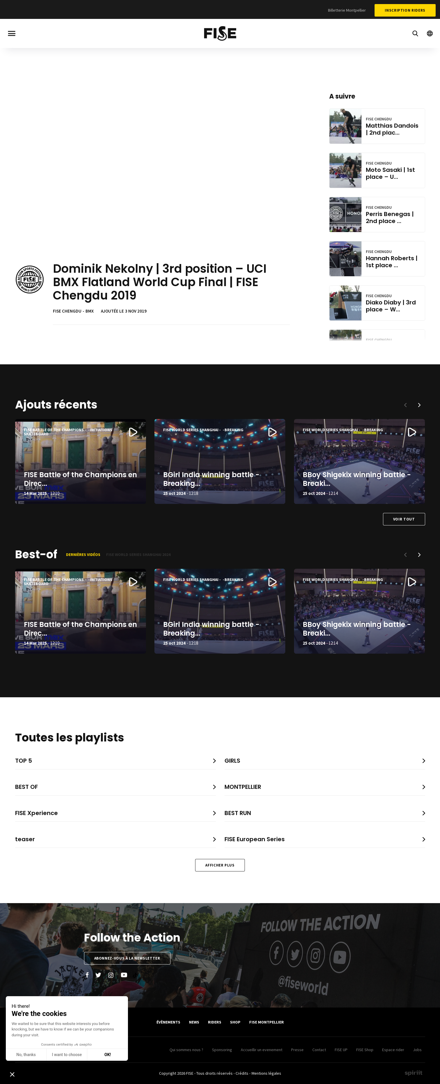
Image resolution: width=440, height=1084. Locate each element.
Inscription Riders (405, 10)
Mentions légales (266, 1073)
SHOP (235, 1022)
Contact (319, 1049)
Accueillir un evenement (261, 1049)
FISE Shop (364, 1049)
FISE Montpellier (266, 1022)
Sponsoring (222, 1049)
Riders (214, 1022)
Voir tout (404, 519)
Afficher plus (219, 865)
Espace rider (393, 1049)
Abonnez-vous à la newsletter (127, 958)
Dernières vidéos (83, 554)
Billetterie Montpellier (347, 10)
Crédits (242, 1073)
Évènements (168, 1022)
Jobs (417, 1049)
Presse (297, 1049)
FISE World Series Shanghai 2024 (138, 554)
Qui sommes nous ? (186, 1049)
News (194, 1022)
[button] (419, 405)
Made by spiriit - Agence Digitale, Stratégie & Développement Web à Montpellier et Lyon (413, 1073)
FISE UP (341, 1049)
